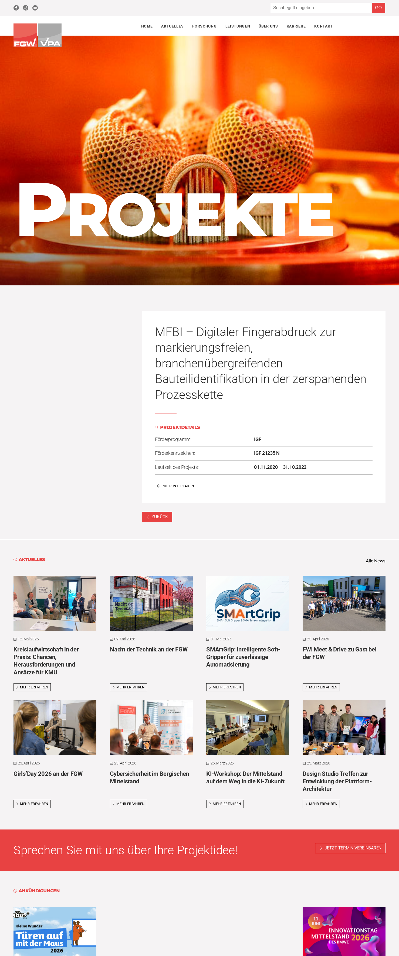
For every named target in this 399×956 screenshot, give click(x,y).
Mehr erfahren (32, 687)
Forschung (204, 26)
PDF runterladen (175, 486)
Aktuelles (172, 26)
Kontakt (323, 26)
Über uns (268, 26)
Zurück (157, 516)
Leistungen (237, 26)
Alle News (375, 561)
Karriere (296, 26)
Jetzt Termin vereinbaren (352, 848)
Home (147, 26)
